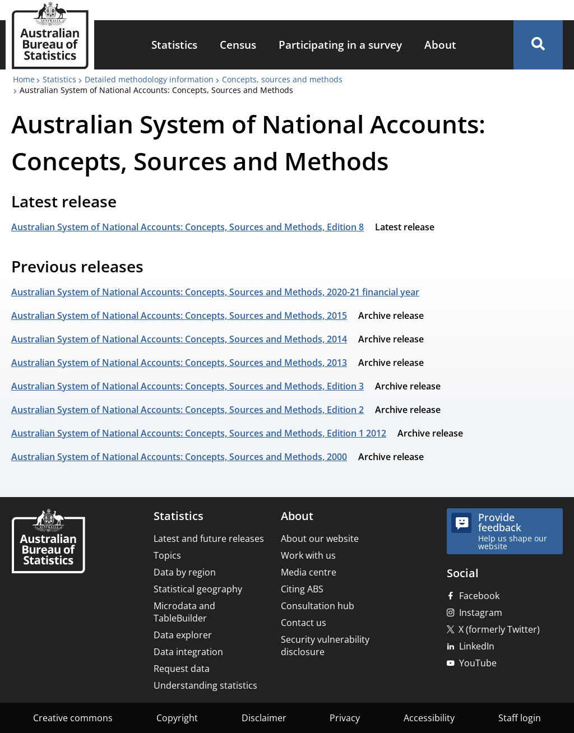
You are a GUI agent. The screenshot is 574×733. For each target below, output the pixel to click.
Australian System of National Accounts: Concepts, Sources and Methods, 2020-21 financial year (215, 292)
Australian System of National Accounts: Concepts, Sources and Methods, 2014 (179, 339)
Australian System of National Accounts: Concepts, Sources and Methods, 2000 (179, 457)
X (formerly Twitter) (499, 629)
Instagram (480, 612)
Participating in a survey (340, 45)
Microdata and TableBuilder (184, 612)
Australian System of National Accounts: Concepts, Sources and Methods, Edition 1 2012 (198, 433)
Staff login (519, 718)
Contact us (303, 622)
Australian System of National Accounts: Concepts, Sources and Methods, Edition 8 (187, 227)
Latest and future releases (209, 538)
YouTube (478, 663)
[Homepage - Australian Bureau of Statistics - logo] (50, 35)
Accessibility (429, 718)
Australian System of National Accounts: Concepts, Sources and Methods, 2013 (179, 362)
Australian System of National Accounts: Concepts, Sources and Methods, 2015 (179, 315)
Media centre (308, 572)
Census (238, 45)
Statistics (174, 45)
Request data (182, 668)
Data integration (188, 652)
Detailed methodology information (149, 79)
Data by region (185, 572)
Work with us (308, 555)
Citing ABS (302, 589)
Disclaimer (264, 718)
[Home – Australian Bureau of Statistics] (48, 542)
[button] (538, 44)
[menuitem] (174, 45)
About (440, 45)
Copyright (177, 718)
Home (24, 79)
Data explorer (183, 635)
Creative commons (73, 718)
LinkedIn (476, 646)
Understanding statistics (205, 685)
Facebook (479, 596)
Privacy (345, 718)
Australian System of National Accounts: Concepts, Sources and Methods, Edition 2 (187, 409)
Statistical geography (198, 589)
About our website (320, 538)
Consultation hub (317, 606)
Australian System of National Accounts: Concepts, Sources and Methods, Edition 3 (187, 386)
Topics (167, 555)
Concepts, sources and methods (282, 79)
